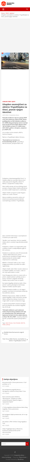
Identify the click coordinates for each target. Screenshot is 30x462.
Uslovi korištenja (6, 457)
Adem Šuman (9, 323)
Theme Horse (22, 457)
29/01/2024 (5, 115)
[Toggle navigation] (3, 9)
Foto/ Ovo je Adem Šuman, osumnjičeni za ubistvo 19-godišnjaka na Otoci (14, 339)
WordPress (21, 459)
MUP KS (23, 323)
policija (8, 324)
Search (27, 444)
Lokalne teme (6, 101)
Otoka (4, 324)
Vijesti (13, 101)
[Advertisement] (15, 34)
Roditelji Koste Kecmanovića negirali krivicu (14, 333)
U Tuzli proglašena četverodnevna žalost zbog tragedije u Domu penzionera (15, 408)
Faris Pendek (16, 323)
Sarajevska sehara (14, 115)
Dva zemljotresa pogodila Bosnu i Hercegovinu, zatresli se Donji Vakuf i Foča (14, 390)
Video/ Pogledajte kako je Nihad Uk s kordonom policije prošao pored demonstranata (12, 430)
